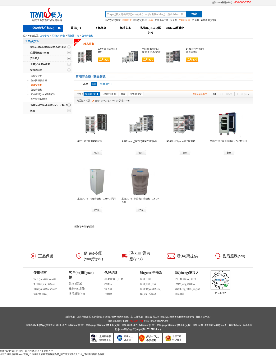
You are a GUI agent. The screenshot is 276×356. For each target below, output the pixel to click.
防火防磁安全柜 (39, 80)
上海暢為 (44, 35)
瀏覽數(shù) (136, 94)
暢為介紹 (145, 279)
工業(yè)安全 (58, 35)
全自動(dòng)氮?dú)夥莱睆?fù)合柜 (139, 141)
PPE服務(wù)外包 (185, 279)
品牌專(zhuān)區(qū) (150, 29)
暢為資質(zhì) (148, 284)
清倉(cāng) (124, 100)
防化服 (195, 20)
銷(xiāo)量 (91, 94)
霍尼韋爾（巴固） (115, 279)
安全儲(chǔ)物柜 (39, 99)
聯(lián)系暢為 (148, 294)
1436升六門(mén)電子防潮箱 (180, 141)
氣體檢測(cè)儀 (208, 20)
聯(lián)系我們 (175, 28)
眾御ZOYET (106, 84)
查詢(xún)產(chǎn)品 (45, 289)
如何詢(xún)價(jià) (44, 284)
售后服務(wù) (77, 293)
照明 (32, 110)
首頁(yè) (76, 28)
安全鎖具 (34, 58)
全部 (97, 100)
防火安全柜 (36, 76)
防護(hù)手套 (161, 20)
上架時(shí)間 (110, 94)
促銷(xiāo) (109, 100)
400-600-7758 (242, 2)
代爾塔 (108, 294)
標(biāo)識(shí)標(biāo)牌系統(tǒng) (48, 47)
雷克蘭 (108, 289)
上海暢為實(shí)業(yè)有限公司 (39, 325)
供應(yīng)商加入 (185, 284)
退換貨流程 (75, 283)
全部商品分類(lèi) (46, 28)
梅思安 (108, 284)
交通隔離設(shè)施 (39, 52)
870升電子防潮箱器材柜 (89, 141)
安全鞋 (173, 20)
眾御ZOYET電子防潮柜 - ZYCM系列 (228, 141)
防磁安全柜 (36, 89)
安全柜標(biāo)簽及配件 (43, 94)
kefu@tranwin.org (159, 321)
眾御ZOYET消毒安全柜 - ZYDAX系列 (96, 198)
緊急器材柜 (73, 35)
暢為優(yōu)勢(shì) (150, 289)
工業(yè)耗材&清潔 (40, 64)
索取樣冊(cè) (41, 294)
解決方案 (125, 28)
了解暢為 (100, 28)
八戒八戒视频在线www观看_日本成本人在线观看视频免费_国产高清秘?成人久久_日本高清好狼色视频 (52, 354)
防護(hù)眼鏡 (140, 20)
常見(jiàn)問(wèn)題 (45, 279)
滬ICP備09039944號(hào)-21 (213, 325)
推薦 (123, 94)
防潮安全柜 (87, 35)
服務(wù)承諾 (77, 288)
